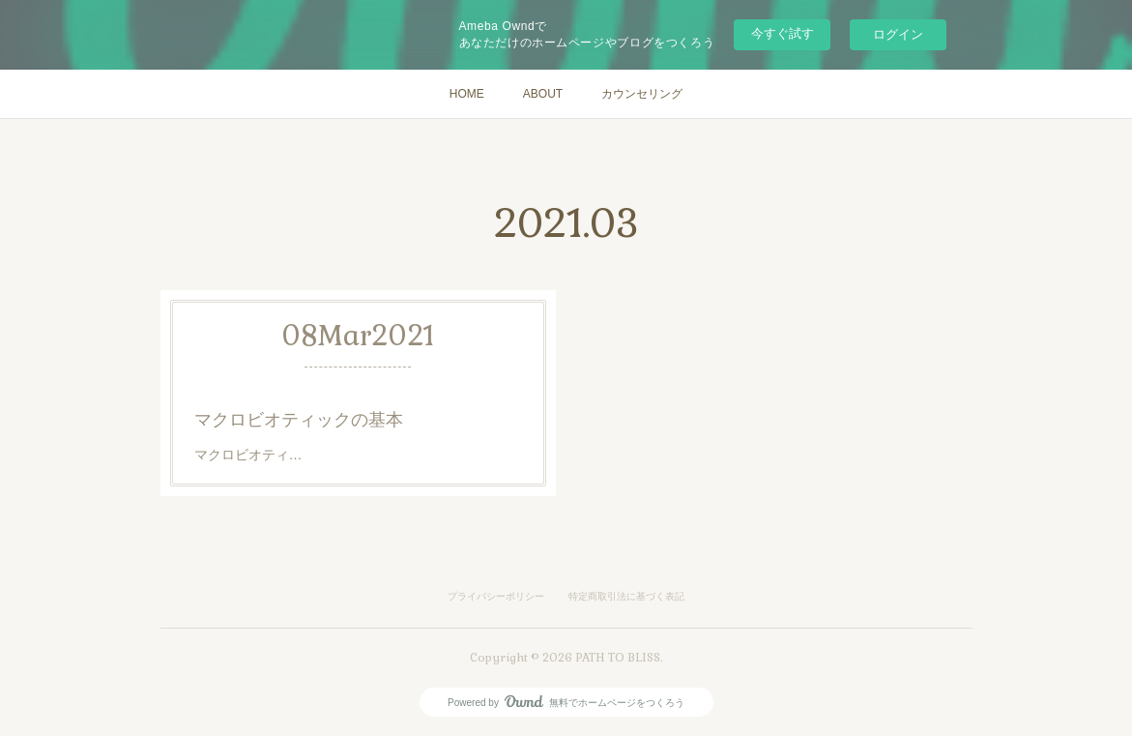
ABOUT (543, 94)
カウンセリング (641, 94)
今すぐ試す (782, 33)
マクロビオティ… (250, 454)
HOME (467, 94)
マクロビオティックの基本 (299, 419)
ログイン (898, 34)
